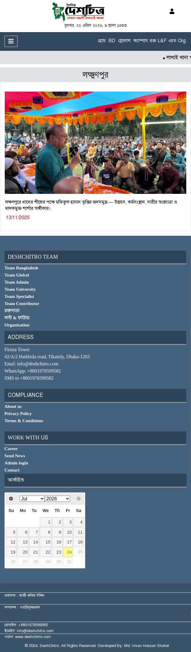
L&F (162, 40)
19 (13, 552)
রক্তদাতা (11, 310)
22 (48, 552)
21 (35, 552)
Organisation (16, 325)
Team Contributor (21, 303)
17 (69, 542)
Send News (14, 455)
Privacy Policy (18, 413)
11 (80, 532)
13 (25, 542)
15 (48, 542)
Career (11, 448)
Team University (20, 289)
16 (58, 542)
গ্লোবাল (124, 40)
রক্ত (153, 40)
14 (35, 542)
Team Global (16, 275)
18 (80, 542)
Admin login (16, 463)
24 (69, 552)
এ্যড (172, 40)
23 (58, 552)
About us (13, 406)
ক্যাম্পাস (140, 40)
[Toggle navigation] (11, 41)
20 (25, 552)
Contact (12, 470)
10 (69, 532)
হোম (101, 40)
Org (182, 40)
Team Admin (16, 282)
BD (111, 40)
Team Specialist (19, 296)
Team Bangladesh (21, 267)
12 (13, 542)
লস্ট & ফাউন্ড (16, 317)
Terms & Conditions (23, 420)
